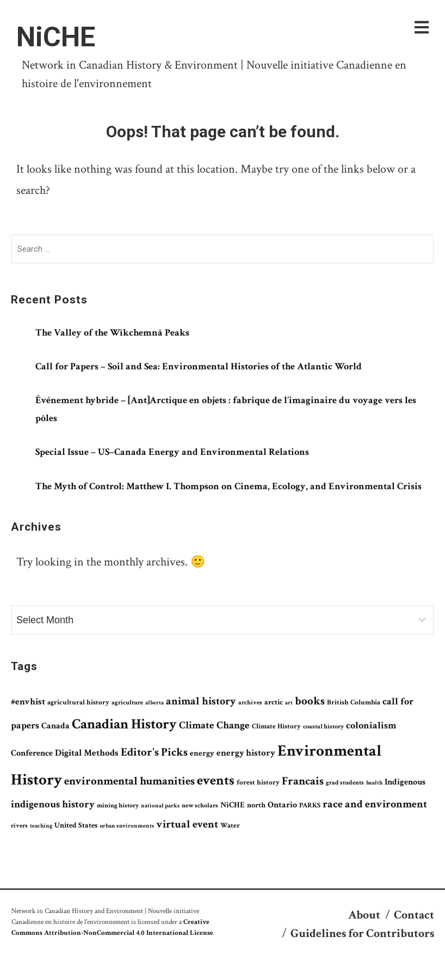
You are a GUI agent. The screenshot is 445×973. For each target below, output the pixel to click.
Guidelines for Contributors (362, 933)
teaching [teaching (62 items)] (41, 826)
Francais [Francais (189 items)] (303, 781)
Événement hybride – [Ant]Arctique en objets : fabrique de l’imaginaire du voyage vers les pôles (225, 409)
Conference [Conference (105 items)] (32, 753)
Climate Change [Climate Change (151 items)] (214, 725)
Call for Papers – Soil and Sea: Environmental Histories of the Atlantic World (198, 366)
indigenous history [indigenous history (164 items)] (53, 804)
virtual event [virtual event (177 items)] (187, 824)
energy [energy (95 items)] (202, 753)
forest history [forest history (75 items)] (258, 782)
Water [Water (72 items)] (230, 825)
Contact (414, 915)
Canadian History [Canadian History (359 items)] (124, 724)
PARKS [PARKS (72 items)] (309, 805)
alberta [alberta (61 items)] (154, 702)
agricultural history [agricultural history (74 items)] (78, 702)
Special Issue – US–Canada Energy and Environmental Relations (172, 452)
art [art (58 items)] (289, 703)
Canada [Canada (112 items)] (55, 726)
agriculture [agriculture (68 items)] (127, 702)
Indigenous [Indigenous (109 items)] (405, 782)
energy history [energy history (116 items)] (246, 753)
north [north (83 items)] (256, 805)
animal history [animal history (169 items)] (201, 701)
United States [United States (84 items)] (75, 825)
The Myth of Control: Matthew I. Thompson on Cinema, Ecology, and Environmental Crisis (228, 486)
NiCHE (55, 37)
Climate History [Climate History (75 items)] (276, 726)
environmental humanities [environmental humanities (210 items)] (129, 781)
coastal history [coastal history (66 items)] (323, 726)
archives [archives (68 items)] (250, 702)
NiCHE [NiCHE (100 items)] (232, 805)
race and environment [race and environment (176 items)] (375, 804)
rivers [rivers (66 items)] (19, 826)
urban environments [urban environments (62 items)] (127, 826)
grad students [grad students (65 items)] (345, 783)
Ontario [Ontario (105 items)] (282, 805)
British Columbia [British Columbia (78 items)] (353, 702)
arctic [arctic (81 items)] (273, 702)
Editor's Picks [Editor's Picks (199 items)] (154, 752)
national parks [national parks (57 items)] (160, 806)
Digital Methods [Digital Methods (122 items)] (87, 753)
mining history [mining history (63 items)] (118, 805)
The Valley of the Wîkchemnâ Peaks (112, 332)
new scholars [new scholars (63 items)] (200, 805)
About (364, 915)
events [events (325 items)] (215, 780)
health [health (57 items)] (374, 783)
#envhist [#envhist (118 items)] (28, 702)
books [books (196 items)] (310, 701)
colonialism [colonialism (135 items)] (371, 725)
